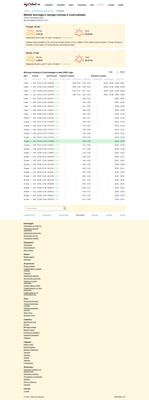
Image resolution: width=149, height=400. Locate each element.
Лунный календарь (31, 301)
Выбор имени (29, 257)
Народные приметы (31, 374)
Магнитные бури (30, 322)
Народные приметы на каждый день (32, 370)
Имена (71, 5)
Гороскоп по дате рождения (30, 282)
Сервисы (100, 5)
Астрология (82, 5)
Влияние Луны (29, 315)
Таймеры (27, 338)
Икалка (26, 358)
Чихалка (27, 352)
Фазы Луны (28, 313)
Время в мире (29, 330)
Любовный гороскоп (31, 276)
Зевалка (27, 360)
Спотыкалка (28, 363)
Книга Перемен (29, 347)
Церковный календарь (32, 233)
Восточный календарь (32, 279)
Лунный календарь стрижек (31, 305)
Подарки (27, 385)
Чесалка (27, 355)
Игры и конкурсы (30, 382)
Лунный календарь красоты (31, 309)
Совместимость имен (32, 286)
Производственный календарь (31, 229)
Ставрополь (46, 215)
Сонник (120, 5)
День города (28, 250)
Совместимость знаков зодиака (32, 270)
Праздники (61, 5)
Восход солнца (30, 327)
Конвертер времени (31, 335)
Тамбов (122, 215)
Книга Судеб (28, 344)
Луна (92, 5)
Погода (26, 325)
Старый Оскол (29, 215)
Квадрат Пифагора (31, 350)
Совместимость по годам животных (31, 294)
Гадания (111, 5)
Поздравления (29, 248)
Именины (27, 260)
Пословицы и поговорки (33, 377)
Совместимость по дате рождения (33, 289)
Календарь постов (31, 236)
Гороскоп (27, 273)
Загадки (27, 379)
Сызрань (95, 215)
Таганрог (109, 215)
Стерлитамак (63, 215)
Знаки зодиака (29, 266)
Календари (49, 5)
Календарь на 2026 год (32, 226)
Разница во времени (31, 333)
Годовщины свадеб (31, 238)
